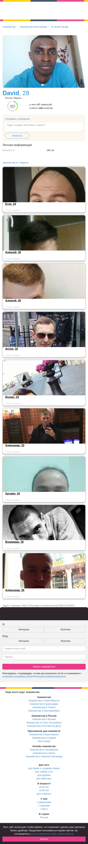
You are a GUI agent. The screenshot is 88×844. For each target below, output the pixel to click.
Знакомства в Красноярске (44, 734)
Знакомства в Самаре (44, 737)
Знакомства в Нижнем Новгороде (44, 756)
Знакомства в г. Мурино (15, 162)
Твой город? (44, 741)
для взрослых (44, 778)
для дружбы (44, 775)
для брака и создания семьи (44, 768)
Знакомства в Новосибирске (44, 700)
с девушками (44, 802)
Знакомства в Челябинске (44, 749)
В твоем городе (59, 26)
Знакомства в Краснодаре (44, 704)
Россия (44, 817)
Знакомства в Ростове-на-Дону (44, 726)
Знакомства (9, 26)
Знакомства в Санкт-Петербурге (44, 722)
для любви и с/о (44, 771)
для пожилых (44, 793)
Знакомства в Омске (44, 753)
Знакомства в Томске (44, 707)
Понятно (44, 839)
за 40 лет (44, 787)
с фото (44, 809)
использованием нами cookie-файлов (52, 833)
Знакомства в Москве (44, 719)
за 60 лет (44, 790)
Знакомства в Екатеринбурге (44, 710)
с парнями (44, 805)
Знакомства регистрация (33, 26)
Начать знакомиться (44, 666)
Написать (17, 135)
